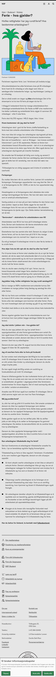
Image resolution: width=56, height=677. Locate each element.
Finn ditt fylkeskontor (14, 557)
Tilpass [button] (5, 673)
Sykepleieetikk (11, 596)
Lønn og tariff (10, 574)
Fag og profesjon (12, 591)
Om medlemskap (12, 540)
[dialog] (28, 667)
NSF (3, 4)
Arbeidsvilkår (10, 583)
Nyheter (20, 12)
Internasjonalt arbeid (9, 612)
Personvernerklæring (36, 642)
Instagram (5, 647)
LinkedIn (5, 645)
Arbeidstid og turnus (13, 579)
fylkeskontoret (43, 523)
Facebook (5, 642)
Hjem (4, 12)
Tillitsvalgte (33, 616)
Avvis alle (36, 673)
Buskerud (11, 12)
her (48, 81)
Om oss (4, 608)
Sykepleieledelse (12, 600)
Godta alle (48, 673)
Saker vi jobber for (8, 616)
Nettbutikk (33, 612)
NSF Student (10, 566)
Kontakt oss (33, 608)
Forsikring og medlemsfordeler (18, 545)
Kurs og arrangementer (14, 549)
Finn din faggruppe (13, 562)
